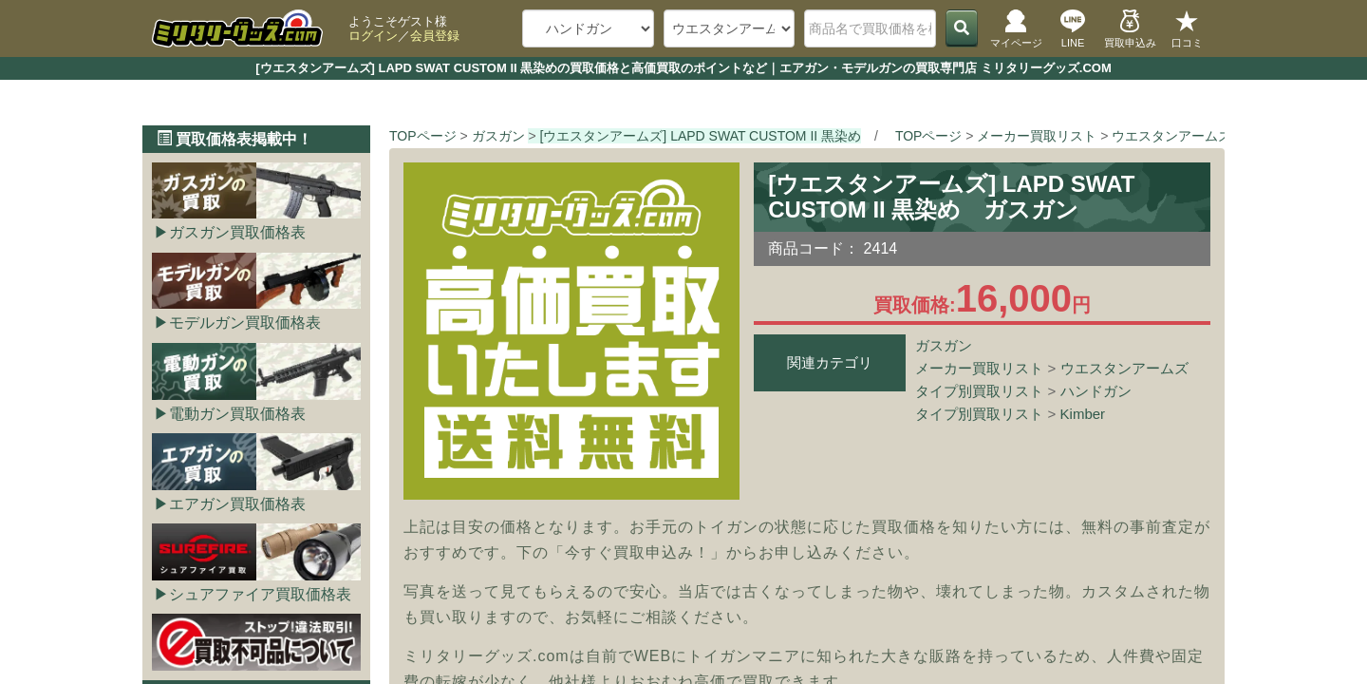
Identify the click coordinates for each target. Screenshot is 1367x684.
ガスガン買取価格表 (237, 232)
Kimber (1083, 414)
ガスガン (943, 345)
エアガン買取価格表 (237, 504)
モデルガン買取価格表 (245, 322)
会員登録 (434, 35)
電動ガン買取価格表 (237, 414)
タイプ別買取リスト (979, 391)
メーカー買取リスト (979, 368)
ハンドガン (1096, 391)
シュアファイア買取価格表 (260, 594)
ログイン (373, 35)
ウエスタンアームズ (1124, 368)
